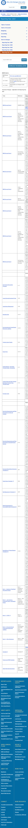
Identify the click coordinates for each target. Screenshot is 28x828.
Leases (14, 81)
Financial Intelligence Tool (21, 726)
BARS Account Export (7, 105)
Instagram (3, 809)
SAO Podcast (4, 819)
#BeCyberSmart (18, 723)
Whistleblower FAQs (19, 759)
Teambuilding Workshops (20, 721)
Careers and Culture (19, 771)
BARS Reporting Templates (7, 754)
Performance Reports (6, 695)
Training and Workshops (6, 760)
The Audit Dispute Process (7, 738)
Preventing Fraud (19, 740)
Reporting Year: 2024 (7, 45)
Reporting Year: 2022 (7, 50)
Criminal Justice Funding (7, 342)
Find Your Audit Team (5, 713)
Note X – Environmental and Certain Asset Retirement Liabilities (8, 628)
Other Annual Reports (5, 706)
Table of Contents (5, 24)
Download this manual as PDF (17, 66)
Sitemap (17, 812)
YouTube (3, 814)
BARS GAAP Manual (5, 749)
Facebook (3, 807)
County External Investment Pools (9, 298)
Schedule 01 (5, 651)
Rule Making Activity (19, 809)
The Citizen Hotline (19, 751)
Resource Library (19, 728)
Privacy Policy (18, 807)
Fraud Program (18, 754)
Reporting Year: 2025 (7, 42)
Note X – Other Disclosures (8, 639)
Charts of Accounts (10, 28)
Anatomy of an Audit (5, 715)
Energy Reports (4, 693)
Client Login (3, 824)
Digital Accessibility (19, 804)
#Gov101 (17, 733)
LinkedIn (3, 812)
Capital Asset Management (8, 306)
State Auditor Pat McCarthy (7, 774)
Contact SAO (4, 788)
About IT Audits (4, 726)
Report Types (4, 684)
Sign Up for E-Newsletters (6, 822)
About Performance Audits (21, 689)
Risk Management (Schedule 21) (9, 492)
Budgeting (7, 31)
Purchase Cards (6, 393)
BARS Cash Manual (22, 14)
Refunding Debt (6, 314)
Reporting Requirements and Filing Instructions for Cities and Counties (9, 413)
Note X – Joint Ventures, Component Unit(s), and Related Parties (9, 601)
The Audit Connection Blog (7, 804)
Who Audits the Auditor (6, 790)
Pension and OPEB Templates (8, 659)
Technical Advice (18, 731)
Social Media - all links (6, 817)
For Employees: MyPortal (20, 814)
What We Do (3, 771)
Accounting (8, 34)
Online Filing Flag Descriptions (9, 668)
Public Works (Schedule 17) (8, 481)
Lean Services (18, 718)
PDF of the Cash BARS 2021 (15, 76)
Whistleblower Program (20, 756)
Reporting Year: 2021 (7, 52)
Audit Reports (4, 686)
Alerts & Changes (6, 15)
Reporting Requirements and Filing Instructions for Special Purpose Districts (9, 442)
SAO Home (3, 14)
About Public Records (6, 793)
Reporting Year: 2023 (7, 47)
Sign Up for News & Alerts (6, 785)
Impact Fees (5, 351)
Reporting (7, 37)
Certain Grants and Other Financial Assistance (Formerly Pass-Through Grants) (9, 383)
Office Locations (4, 783)
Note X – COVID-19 (7, 615)
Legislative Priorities (5, 777)
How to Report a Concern (20, 749)
